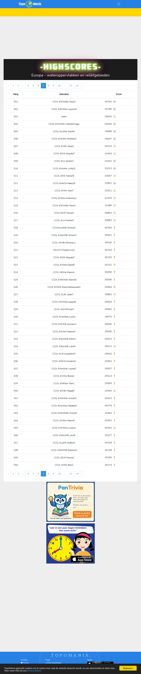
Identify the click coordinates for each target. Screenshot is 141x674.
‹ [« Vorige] (8, 85)
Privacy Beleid (34, 670)
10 (59, 85)
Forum (25, 663)
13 (70, 85)
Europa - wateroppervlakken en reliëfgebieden (70, 75)
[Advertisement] (70, 36)
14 (77, 85)
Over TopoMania (54, 663)
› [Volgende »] (82, 85)
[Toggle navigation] (119, 4)
